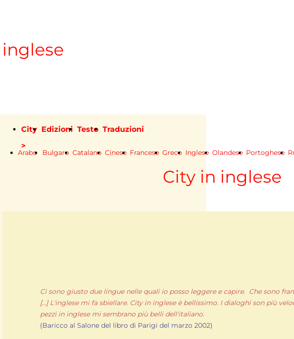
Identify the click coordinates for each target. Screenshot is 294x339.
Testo (87, 129)
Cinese (116, 152)
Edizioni (57, 129)
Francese (144, 152)
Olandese (227, 152)
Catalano (87, 152)
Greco (172, 152)
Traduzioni (123, 129)
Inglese (197, 152)
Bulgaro (55, 152)
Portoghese (265, 152)
